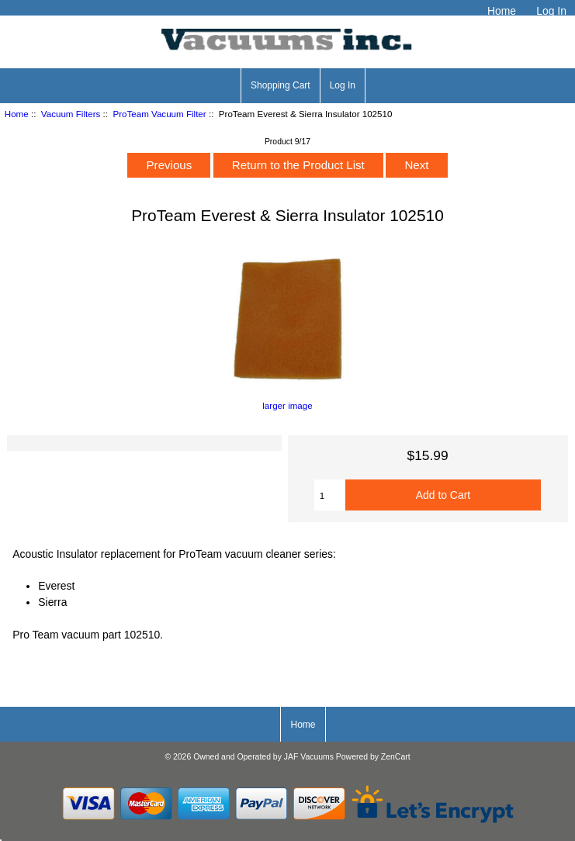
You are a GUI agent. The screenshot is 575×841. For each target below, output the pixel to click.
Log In (551, 11)
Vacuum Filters (70, 114)
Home (501, 11)
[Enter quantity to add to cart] (329, 494)
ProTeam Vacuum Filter (159, 114)
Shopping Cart (280, 85)
